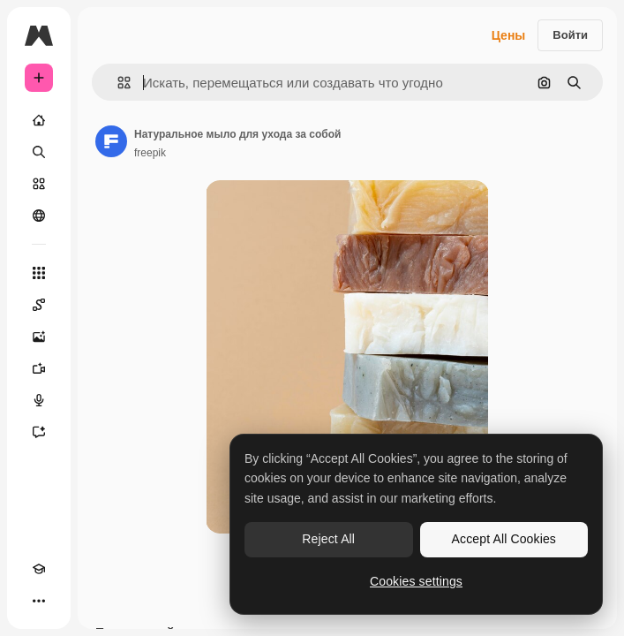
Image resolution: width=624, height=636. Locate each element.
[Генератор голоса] (39, 400)
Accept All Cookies (504, 539)
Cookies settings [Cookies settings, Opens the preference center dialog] (416, 581)
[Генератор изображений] (39, 336)
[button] (117, 82)
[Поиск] (39, 152)
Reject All (328, 539)
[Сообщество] (39, 215)
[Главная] (39, 120)
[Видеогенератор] (39, 368)
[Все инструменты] (39, 273)
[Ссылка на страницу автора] (111, 141)
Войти (570, 35)
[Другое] (39, 601)
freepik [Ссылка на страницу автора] (150, 153)
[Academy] (39, 569)
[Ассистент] (39, 432)
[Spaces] (39, 305)
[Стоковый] (39, 184)
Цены (509, 35)
